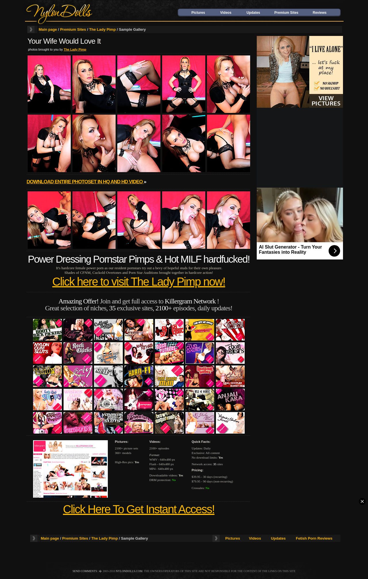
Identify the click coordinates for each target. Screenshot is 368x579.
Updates (253, 13)
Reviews (320, 13)
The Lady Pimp (102, 29)
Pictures (198, 13)
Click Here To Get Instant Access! (138, 509)
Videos (225, 13)
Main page (48, 29)
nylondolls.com (129, 571)
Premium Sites (286, 13)
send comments (84, 571)
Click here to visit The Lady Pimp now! (138, 281)
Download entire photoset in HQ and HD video (85, 181)
